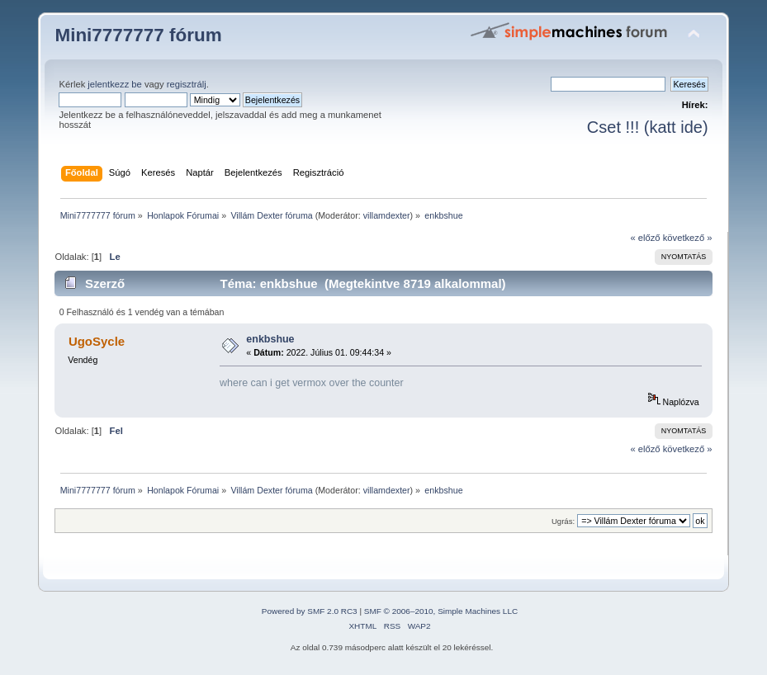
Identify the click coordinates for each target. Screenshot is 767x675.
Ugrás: (563, 521)
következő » (688, 238)
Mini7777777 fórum (137, 35)
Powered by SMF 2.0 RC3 (309, 611)
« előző (645, 238)
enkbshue (270, 339)
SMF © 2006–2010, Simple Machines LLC (441, 611)
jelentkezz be (114, 84)
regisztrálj (186, 84)
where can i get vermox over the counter (311, 383)
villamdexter (386, 215)
